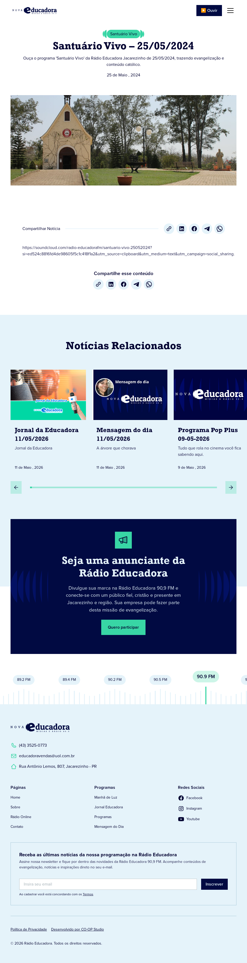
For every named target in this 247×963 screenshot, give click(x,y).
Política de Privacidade (29, 929)
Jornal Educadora (108, 807)
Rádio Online (21, 817)
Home (15, 797)
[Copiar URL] (169, 228)
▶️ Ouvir (209, 10)
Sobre (15, 807)
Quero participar (123, 627)
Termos (88, 894)
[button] (229, 10)
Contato (17, 826)
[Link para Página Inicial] (34, 10)
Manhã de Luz (105, 797)
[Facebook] (194, 228)
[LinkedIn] (181, 228)
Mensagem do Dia (109, 826)
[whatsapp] (219, 228)
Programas (103, 817)
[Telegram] (207, 228)
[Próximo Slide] (230, 487)
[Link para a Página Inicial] (40, 727)
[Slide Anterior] (16, 487)
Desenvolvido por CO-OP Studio (77, 929)
